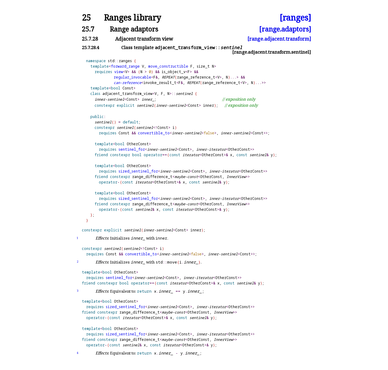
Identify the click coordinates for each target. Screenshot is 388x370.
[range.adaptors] (285, 29)
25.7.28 (90, 38)
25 (86, 18)
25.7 (88, 29)
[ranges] (295, 18)
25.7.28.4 (90, 47)
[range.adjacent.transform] (279, 38)
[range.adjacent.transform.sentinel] (271, 52)
